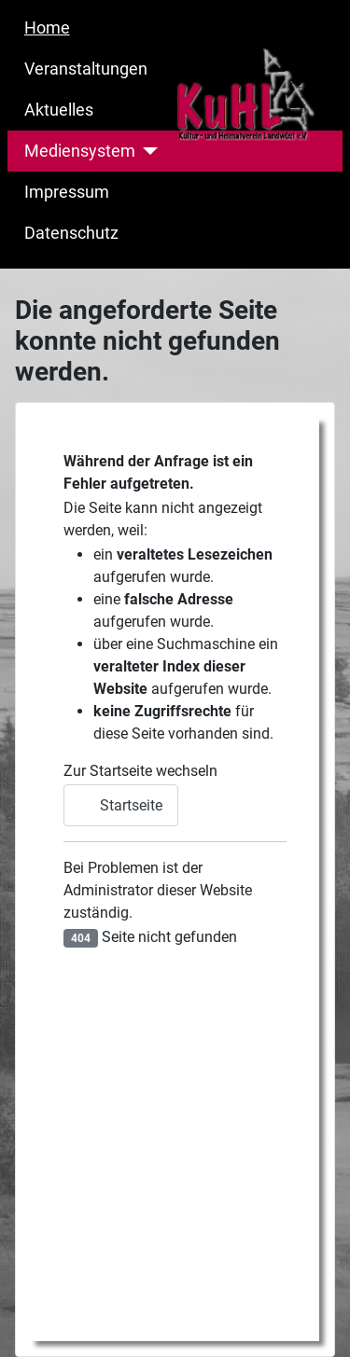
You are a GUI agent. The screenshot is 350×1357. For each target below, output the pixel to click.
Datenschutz (71, 233)
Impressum (66, 192)
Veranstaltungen (85, 69)
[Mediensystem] (147, 151)
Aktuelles (58, 110)
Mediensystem (79, 151)
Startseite (120, 805)
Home (47, 28)
